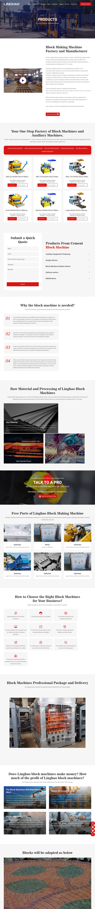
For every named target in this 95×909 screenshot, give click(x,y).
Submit (23, 285)
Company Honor (53, 888)
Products (35, 4)
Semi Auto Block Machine (51, 148)
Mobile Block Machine (54, 23)
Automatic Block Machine (14, 148)
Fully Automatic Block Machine (33, 148)
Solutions (54, 4)
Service (67, 4)
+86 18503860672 (83, 888)
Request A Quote (85, 4)
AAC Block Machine (82, 148)
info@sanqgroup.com (77, 883)
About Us (43, 4)
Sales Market (52, 886)
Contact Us (74, 4)
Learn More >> (12, 185)
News (49, 4)
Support (61, 4)
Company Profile (53, 881)
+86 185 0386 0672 (60, 453)
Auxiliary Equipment (47, 151)
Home (29, 4)
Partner (51, 883)
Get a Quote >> (23, 185)
